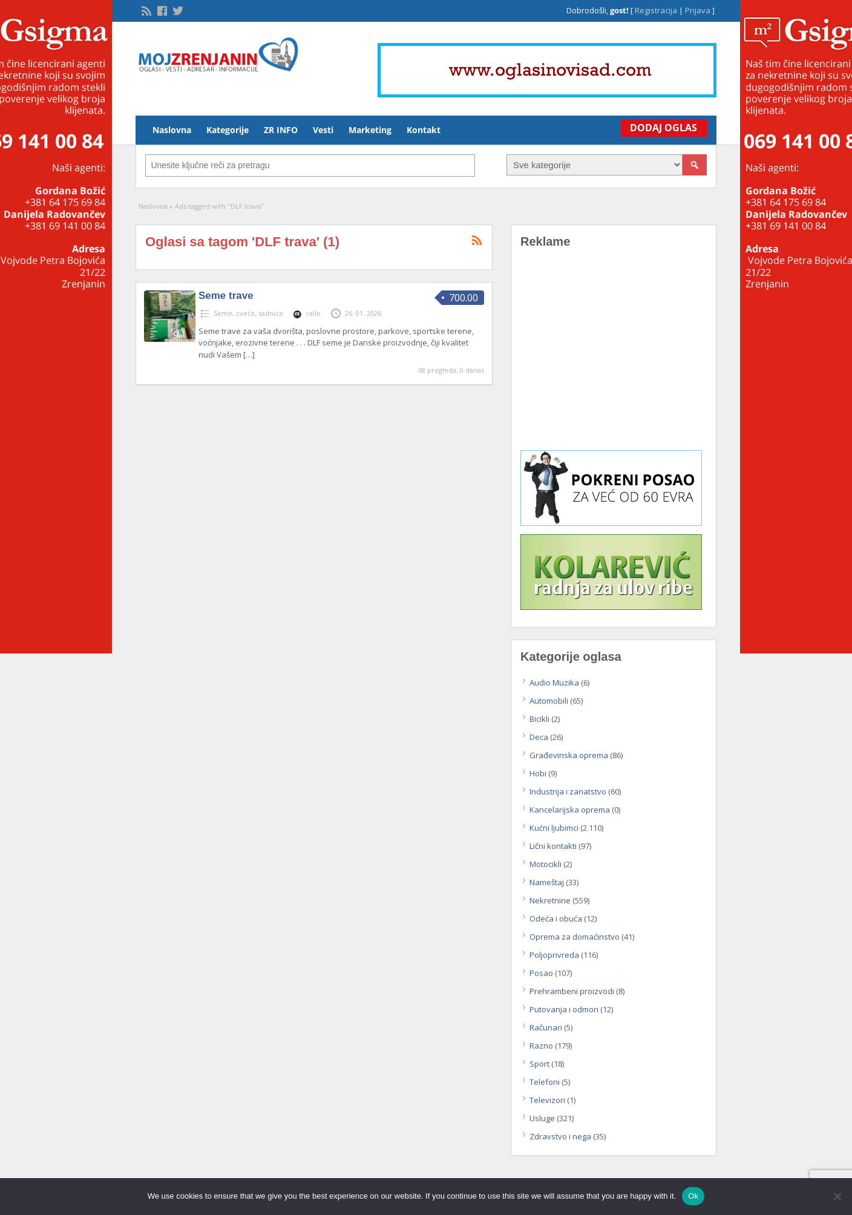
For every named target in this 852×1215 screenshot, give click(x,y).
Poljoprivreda (554, 954)
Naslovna (171, 130)
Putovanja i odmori (563, 1009)
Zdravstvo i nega (560, 1136)
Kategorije (227, 130)
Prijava (697, 10)
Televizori (547, 1100)
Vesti (323, 130)
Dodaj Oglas (661, 127)
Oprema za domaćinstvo (574, 936)
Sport (539, 1063)
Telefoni (544, 1081)
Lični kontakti (553, 845)
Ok (693, 1195)
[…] (249, 354)
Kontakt (424, 130)
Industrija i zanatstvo (567, 791)
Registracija (656, 10)
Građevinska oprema (568, 755)
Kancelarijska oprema (569, 809)
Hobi (537, 773)
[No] (837, 1196)
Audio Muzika (554, 682)
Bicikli (539, 718)
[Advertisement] (613, 358)
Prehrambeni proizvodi (571, 991)
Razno (541, 1045)
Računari (545, 1027)
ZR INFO (281, 130)
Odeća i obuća (555, 918)
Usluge (542, 1118)
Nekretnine (550, 900)
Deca (538, 737)
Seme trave (226, 295)
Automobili (548, 700)
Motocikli (545, 864)
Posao (541, 973)
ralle (313, 313)
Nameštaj (546, 882)
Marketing (370, 130)
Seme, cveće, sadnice (248, 313)
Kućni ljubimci (553, 827)
